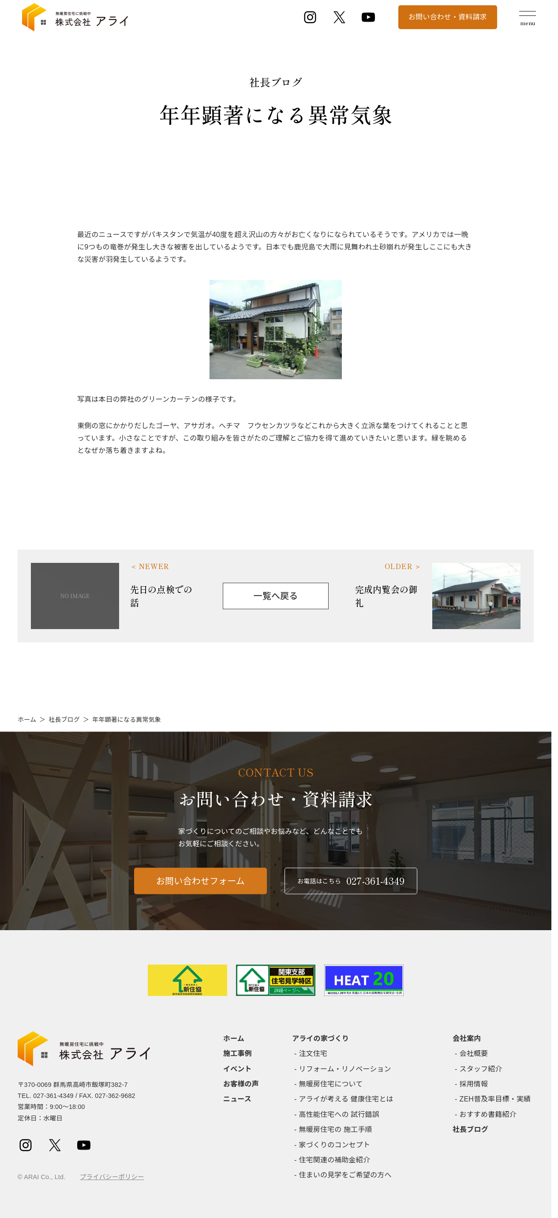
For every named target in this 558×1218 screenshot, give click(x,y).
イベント (237, 1069)
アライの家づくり (320, 1038)
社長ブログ (64, 719)
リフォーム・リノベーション (345, 1069)
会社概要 (474, 1053)
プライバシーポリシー (112, 1176)
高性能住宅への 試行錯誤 (339, 1114)
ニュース (237, 1099)
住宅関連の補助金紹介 (335, 1160)
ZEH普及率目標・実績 (495, 1099)
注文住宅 (313, 1053)
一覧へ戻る (276, 596)
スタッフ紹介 (481, 1069)
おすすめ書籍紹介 (488, 1114)
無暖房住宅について (331, 1084)
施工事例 (237, 1053)
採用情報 (474, 1084)
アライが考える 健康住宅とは (346, 1099)
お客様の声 (241, 1084)
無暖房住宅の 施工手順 (335, 1129)
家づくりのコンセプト (335, 1145)
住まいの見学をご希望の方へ (345, 1175)
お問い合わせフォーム (200, 885)
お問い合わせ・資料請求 (447, 17)
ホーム (27, 719)
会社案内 (467, 1038)
